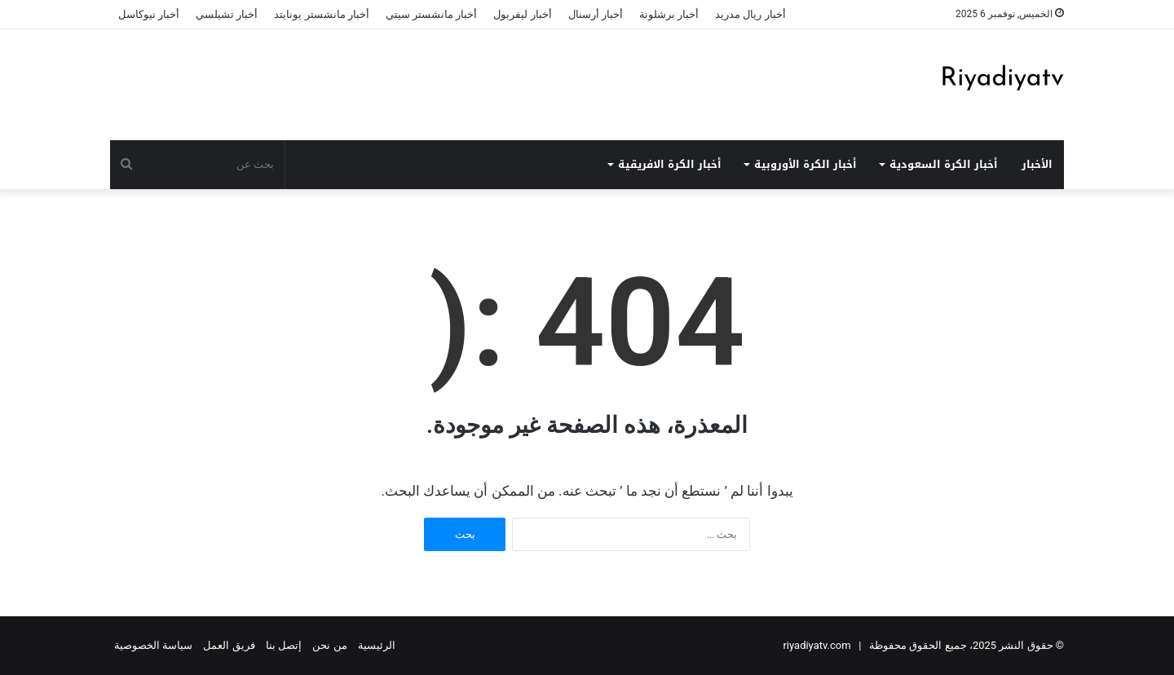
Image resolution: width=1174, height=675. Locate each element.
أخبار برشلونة (669, 14)
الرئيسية (376, 645)
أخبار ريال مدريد (750, 14)
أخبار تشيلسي (227, 14)
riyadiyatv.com (816, 645)
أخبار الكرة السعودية (943, 164)
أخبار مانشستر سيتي (431, 14)
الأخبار (1037, 164)
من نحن (329, 645)
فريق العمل (228, 645)
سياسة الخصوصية (153, 645)
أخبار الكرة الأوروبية (805, 164)
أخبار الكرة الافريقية (670, 164)
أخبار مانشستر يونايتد (321, 14)
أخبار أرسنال (595, 14)
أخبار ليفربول (522, 14)
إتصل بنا (284, 645)
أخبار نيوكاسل (148, 14)
